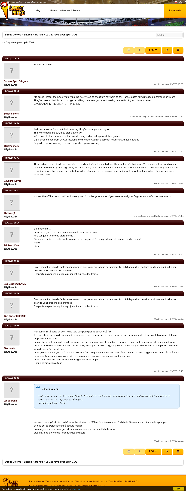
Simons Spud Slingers (16, 81)
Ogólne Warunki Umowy (61, 485)
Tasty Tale (113, 481)
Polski (179, 1)
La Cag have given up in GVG (61, 34)
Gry (38, 10)
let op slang (10, 400)
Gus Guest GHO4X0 (15, 284)
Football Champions (75, 481)
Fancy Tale (124, 481)
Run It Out (134, 481)
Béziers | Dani (11, 245)
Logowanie (175, 10)
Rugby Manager (36, 481)
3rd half (38, 34)
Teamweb (9, 348)
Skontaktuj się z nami (38, 485)
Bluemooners (11, 113)
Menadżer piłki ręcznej (97, 481)
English (28, 34)
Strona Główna (13, 34)
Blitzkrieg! (9, 213)
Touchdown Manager (55, 481)
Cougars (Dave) (12, 181)
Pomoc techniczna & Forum (65, 10)
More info (76, 489)
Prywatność (79, 485)
